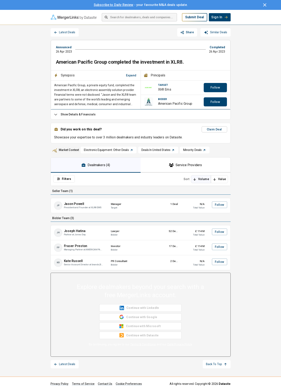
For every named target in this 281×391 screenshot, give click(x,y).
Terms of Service (83, 383)
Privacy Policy (60, 383)
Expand (131, 75)
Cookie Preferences (129, 383)
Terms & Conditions (143, 344)
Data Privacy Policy (179, 344)
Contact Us (105, 383)
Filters (64, 179)
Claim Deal (214, 129)
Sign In (219, 17)
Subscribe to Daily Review (113, 5)
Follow (215, 87)
